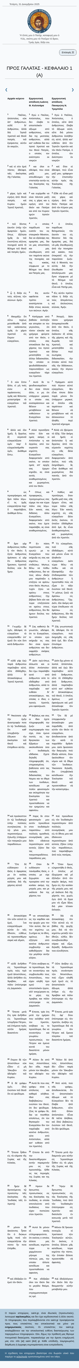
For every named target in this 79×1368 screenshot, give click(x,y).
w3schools (21, 1356)
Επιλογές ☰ (68, 52)
